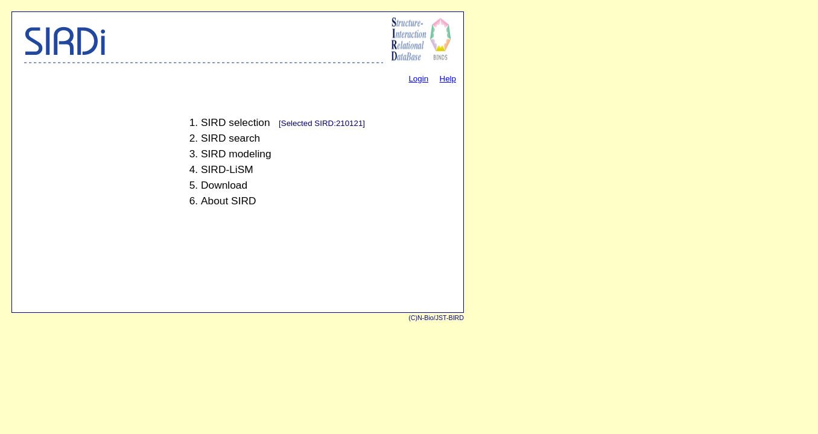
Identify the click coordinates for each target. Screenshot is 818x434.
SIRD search (230, 138)
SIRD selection (235, 122)
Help (448, 78)
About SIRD (228, 201)
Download (224, 185)
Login (418, 78)
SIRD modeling (236, 154)
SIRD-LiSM (227, 169)
